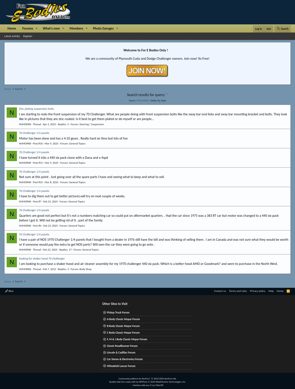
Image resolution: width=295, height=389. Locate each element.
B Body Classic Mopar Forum (123, 326)
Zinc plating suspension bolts (36, 109)
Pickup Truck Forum (118, 312)
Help (271, 290)
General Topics (77, 143)
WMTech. (162, 381)
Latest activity (12, 36)
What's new (51, 28)
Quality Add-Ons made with (122, 381)
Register (28, 36)
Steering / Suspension (91, 124)
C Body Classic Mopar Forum (123, 332)
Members (76, 28)
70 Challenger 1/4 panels (34, 133)
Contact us (220, 290)
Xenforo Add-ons (148, 385)
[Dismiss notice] (286, 47)
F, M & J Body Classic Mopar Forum (127, 339)
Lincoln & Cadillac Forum (121, 352)
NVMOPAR (143, 100)
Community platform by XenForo (147, 378)
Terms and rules (238, 290)
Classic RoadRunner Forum (122, 345)
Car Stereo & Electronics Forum (125, 359)
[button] (36, 28)
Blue (9, 290)
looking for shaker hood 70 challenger (42, 258)
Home (11, 28)
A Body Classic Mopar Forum (123, 319)
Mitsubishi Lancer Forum (121, 366)
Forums (27, 28)
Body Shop (85, 269)
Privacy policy (257, 290)
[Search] (282, 29)
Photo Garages (103, 28)
